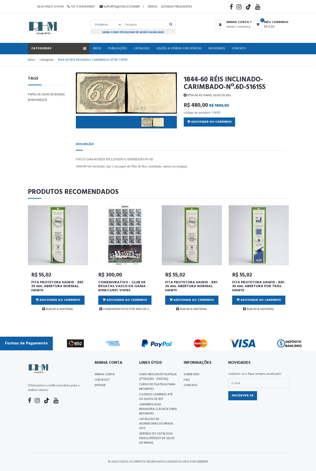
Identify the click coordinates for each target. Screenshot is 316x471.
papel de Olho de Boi (46, 94)
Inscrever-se (243, 395)
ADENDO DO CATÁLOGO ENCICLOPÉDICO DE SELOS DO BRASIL (157, 438)
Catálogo (142, 48)
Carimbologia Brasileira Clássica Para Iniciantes (158, 409)
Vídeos (152, 6)
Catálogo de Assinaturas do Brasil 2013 (156, 423)
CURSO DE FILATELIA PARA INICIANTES (157, 387)
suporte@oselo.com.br (120, 6)
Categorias (58, 48)
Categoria (46, 59)
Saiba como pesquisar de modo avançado (133, 32)
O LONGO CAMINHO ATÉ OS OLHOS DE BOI (156, 397)
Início (97, 48)
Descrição (85, 144)
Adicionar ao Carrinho (209, 122)
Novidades (217, 48)
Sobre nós (191, 374)
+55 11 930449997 (81, 6)
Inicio (31, 59)
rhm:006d (37, 100)
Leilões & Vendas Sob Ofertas (179, 48)
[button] (233, 22)
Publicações (117, 48)
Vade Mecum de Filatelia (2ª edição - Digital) (158, 377)
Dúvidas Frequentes (176, 6)
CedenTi (202, 461)
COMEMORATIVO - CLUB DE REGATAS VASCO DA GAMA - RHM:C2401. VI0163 (123, 286)
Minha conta (105, 374)
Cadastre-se (244, 27)
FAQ (187, 380)
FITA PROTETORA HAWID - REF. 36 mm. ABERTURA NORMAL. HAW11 (191, 286)
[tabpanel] (57, 260)
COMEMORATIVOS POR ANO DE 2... (124, 309)
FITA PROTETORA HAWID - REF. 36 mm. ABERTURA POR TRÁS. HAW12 (258, 286)
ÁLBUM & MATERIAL (57, 309)
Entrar (230, 27)
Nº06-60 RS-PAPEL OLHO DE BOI (207, 95)
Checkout (102, 380)
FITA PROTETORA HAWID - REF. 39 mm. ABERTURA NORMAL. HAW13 (57, 286)
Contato (239, 48)
